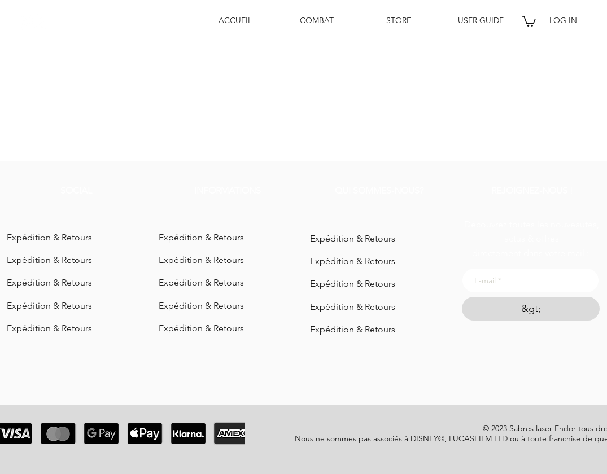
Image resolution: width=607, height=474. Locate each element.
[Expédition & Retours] (76, 237)
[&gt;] (531, 309)
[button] (529, 21)
